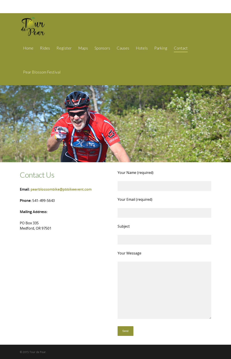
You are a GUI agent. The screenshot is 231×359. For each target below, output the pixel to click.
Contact (181, 48)
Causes (123, 48)
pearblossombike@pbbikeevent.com (61, 189)
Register (64, 48)
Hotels (142, 48)
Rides (45, 48)
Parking (160, 48)
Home (28, 48)
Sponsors (102, 48)
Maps (83, 48)
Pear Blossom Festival (42, 72)
